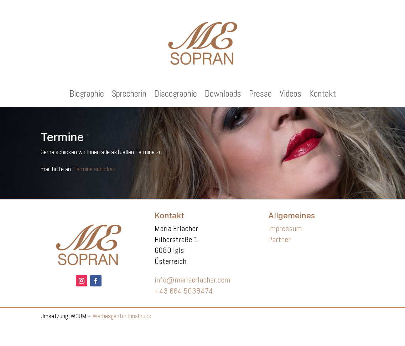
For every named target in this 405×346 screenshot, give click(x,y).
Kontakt (322, 95)
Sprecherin (129, 95)
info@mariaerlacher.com (192, 280)
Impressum (285, 228)
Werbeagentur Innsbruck (122, 316)
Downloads (223, 95)
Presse (260, 95)
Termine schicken (94, 169)
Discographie (175, 95)
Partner (279, 239)
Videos (290, 95)
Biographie (86, 95)
